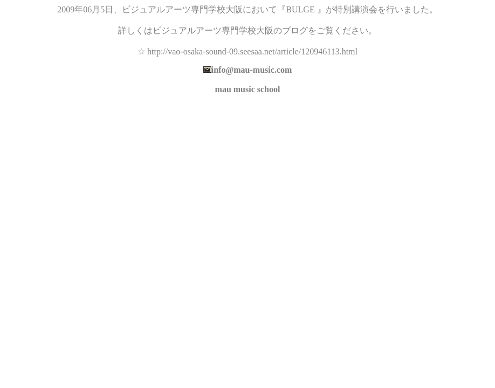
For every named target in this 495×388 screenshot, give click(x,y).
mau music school (247, 89)
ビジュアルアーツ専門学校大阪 (182, 9)
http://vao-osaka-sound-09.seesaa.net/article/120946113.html (252, 51)
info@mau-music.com (251, 69)
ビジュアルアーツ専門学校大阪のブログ (230, 30)
